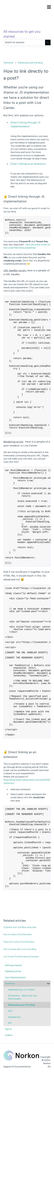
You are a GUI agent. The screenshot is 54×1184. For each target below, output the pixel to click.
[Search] (48, 42)
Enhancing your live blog (30, 62)
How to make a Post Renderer (17, 1040)
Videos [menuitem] (8, 1140)
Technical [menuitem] (9, 1089)
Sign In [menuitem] (8, 1134)
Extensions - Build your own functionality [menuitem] (22, 1103)
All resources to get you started (21, 34)
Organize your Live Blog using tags (19, 1033)
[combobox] (24, 42)
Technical (8, 62)
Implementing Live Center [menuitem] (21, 1095)
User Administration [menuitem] (15, 1083)
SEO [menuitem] (10, 1116)
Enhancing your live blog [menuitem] (21, 1110)
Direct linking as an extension (28, 163)
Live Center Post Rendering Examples (21, 1062)
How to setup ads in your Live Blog (19, 1055)
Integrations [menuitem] (14, 1122)
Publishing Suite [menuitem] (13, 1077)
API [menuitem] (10, 1128)
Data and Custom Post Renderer (18, 1047)
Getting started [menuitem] (13, 1071)
